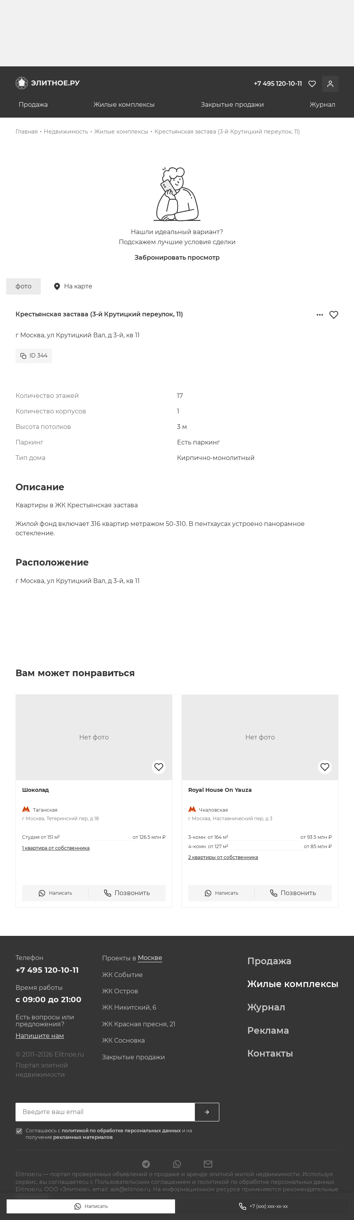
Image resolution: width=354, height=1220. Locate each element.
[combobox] (150, 958)
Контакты (270, 1054)
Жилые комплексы (124, 104)
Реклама (268, 1031)
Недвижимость (66, 131)
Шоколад (35, 789)
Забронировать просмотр (177, 257)
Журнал (322, 104)
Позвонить (127, 893)
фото (23, 286)
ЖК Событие (122, 975)
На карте (72, 286)
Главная (27, 131)
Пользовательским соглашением (143, 1181)
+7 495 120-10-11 (47, 970)
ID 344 (33, 355)
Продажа (33, 104)
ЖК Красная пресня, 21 (138, 1024)
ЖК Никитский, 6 (129, 1007)
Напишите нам (40, 1036)
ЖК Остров (120, 991)
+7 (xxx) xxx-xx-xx (263, 1206)
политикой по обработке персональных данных (122, 1130)
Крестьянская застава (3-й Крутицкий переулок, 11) (227, 131)
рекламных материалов (83, 1137)
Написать (91, 1206)
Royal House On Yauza (220, 789)
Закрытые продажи (232, 104)
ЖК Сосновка (123, 1040)
